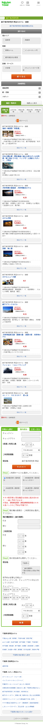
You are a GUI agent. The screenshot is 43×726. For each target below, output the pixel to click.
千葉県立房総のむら (33, 688)
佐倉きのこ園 (21, 688)
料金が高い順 (30, 110)
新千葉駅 (22, 642)
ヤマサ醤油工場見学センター (11, 703)
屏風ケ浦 (18, 695)
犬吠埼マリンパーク (9, 699)
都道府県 (5, 88)
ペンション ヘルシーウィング (14, 365)
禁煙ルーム (9, 50)
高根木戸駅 (35, 649)
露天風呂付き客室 (11, 57)
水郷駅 (24, 646)
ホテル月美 (6, 218)
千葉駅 (28, 642)
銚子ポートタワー (8, 695)
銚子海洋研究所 (12, 18)
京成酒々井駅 (12, 649)
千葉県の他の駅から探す (21, 655)
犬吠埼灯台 (24, 691)
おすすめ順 (13, 110)
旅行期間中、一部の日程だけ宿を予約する (31, 570)
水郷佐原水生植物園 (9, 688)
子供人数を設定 (28, 450)
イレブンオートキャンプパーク (12, 680)
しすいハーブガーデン (9, 706)
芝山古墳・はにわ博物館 (26, 706)
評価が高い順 (38, 110)
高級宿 (27, 40)
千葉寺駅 (35, 642)
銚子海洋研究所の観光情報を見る (21, 26)
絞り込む (21, 77)
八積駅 (37, 646)
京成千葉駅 (14, 642)
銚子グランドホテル (10, 304)
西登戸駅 (29, 638)
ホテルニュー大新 (9, 277)
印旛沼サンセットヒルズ (10, 684)
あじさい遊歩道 (25, 684)
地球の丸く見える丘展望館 (31, 695)
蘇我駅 (20, 649)
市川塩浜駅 (27, 649)
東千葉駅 (18, 646)
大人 (23, 445)
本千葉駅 (5, 646)
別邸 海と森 (7, 248)
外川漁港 (17, 691)
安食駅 (4, 649)
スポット (5, 96)
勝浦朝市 (25, 703)
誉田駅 (14, 638)
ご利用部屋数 (8, 454)
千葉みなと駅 (6, 638)
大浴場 (7, 68)
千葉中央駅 (21, 638)
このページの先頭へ (21, 718)
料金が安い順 (21, 110)
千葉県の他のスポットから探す (21, 712)
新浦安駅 (30, 646)
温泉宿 (7, 40)
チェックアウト (9, 438)
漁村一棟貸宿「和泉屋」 (11, 128)
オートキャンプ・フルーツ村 (11, 677)
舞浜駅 (11, 646)
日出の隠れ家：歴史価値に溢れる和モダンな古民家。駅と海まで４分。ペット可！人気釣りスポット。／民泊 (21, 158)
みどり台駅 (6, 642)
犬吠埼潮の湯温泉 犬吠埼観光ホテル (16, 188)
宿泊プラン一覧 (21, 148)
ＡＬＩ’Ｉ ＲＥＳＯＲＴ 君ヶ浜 (15, 395)
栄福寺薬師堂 (34, 703)
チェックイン (8, 433)
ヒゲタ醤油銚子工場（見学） (26, 699)
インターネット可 (31, 50)
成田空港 (5, 666)
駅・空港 (5, 92)
